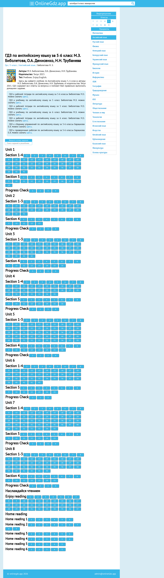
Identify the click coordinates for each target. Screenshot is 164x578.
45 (55, 336)
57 (70, 340)
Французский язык (100, 64)
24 (47, 164)
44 (47, 336)
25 (55, 164)
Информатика (98, 77)
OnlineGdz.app (50, 3)
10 (16, 159)
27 (70, 164)
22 (32, 164)
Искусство (97, 130)
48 (77, 336)
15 (55, 159)
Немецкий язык (99, 50)
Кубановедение (99, 139)
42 (32, 256)
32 (32, 167)
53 (39, 340)
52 (32, 340)
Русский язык (98, 42)
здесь (25, 96)
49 (9, 340)
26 (62, 164)
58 (77, 340)
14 (47, 159)
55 (55, 340)
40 (16, 172)
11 (24, 159)
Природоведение (100, 90)
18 (77, 159)
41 (24, 172)
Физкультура (98, 148)
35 (55, 167)
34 (47, 167)
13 (39, 159)
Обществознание (99, 108)
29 (9, 167)
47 (70, 336)
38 (77, 167)
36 (62, 167)
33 (39, 167)
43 (39, 336)
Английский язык (100, 37)
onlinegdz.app (16, 573)
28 (77, 164)
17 (70, 159)
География (97, 86)
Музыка (96, 95)
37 (70, 167)
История (96, 73)
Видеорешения (103, 13)
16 (62, 159)
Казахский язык (99, 143)
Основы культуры (100, 152)
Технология (97, 117)
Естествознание (99, 121)
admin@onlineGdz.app (105, 573)
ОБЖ (94, 81)
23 (39, 164)
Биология (96, 68)
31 (24, 167)
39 (9, 172)
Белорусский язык (100, 55)
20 (16, 164)
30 (16, 167)
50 (16, 340)
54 (47, 340)
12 (32, 159)
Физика (96, 46)
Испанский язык (99, 126)
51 (24, 340)
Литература (97, 104)
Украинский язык (100, 59)
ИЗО (94, 99)
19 (9, 164)
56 (62, 340)
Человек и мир (99, 112)
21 (24, 164)
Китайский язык (99, 135)
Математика (98, 33)
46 (62, 336)
